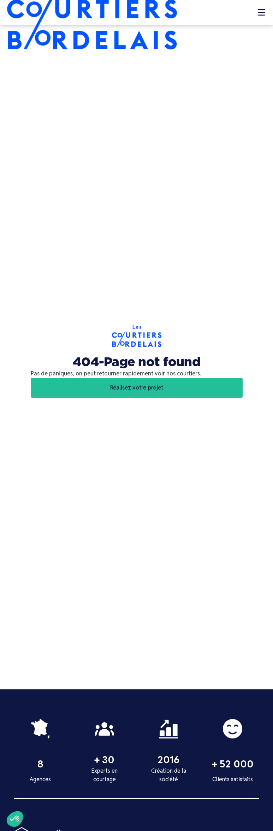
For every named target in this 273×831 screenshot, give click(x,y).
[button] (261, 12)
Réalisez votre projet (136, 387)
